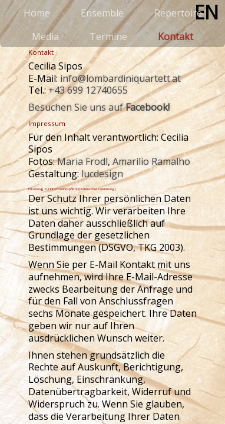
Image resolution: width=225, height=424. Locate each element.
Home (37, 12)
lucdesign (102, 173)
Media (45, 36)
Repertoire (178, 12)
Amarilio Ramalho (151, 161)
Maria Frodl (82, 161)
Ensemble (102, 12)
